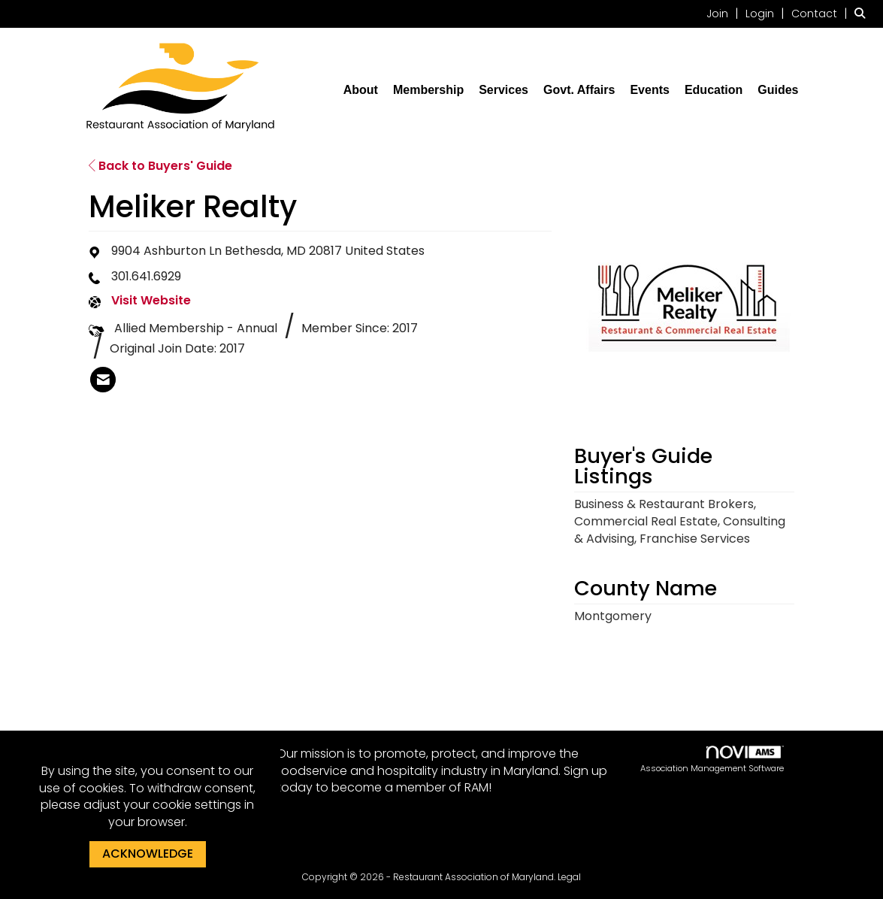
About (360, 89)
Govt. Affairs (579, 89)
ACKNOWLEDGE (147, 853)
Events (649, 89)
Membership (428, 89)
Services (503, 89)
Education (713, 89)
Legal (569, 876)
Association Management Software (712, 760)
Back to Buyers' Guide (160, 165)
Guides (778, 89)
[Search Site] (863, 13)
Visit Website (151, 300)
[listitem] (724, 13)
